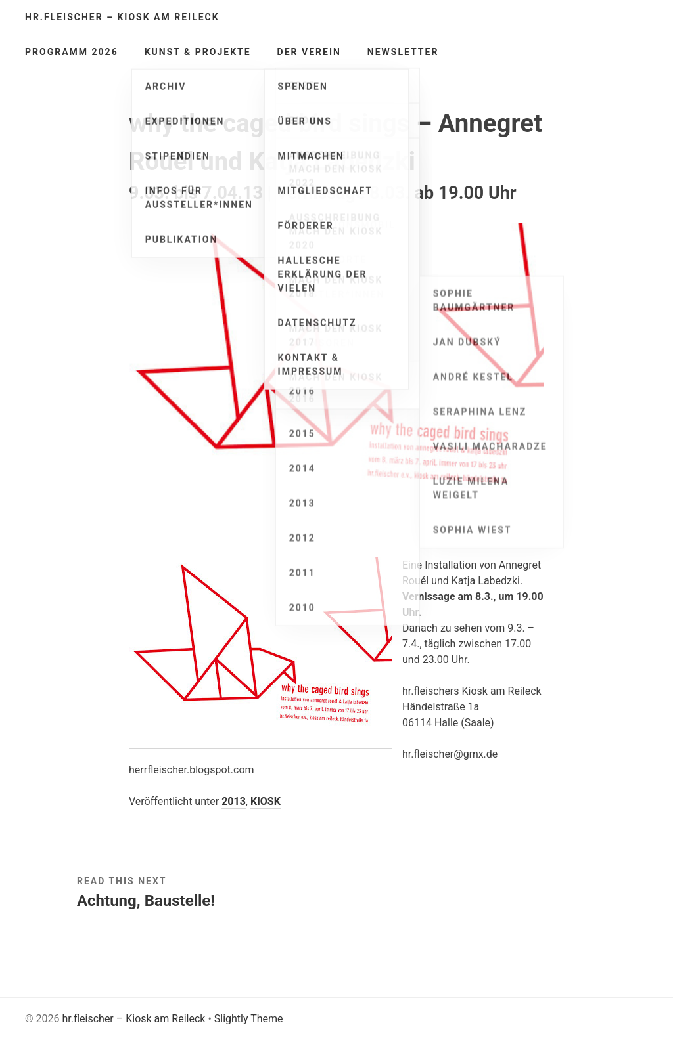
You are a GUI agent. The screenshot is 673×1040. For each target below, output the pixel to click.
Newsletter (403, 52)
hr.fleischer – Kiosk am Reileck (122, 17)
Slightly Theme (248, 1018)
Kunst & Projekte (198, 52)
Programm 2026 (71, 52)
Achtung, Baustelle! (146, 901)
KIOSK (265, 801)
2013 (233, 801)
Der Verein (309, 52)
